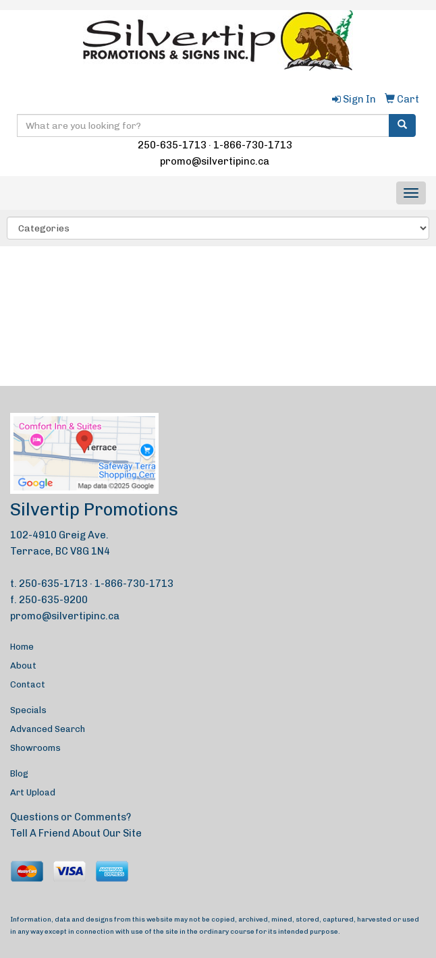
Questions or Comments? (70, 817)
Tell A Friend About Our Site (76, 833)
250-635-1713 (172, 145)
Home (22, 647)
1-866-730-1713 (252, 145)
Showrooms (35, 748)
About (23, 665)
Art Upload (32, 792)
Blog (19, 773)
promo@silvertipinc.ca (214, 161)
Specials (28, 710)
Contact (27, 684)
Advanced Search (47, 729)
